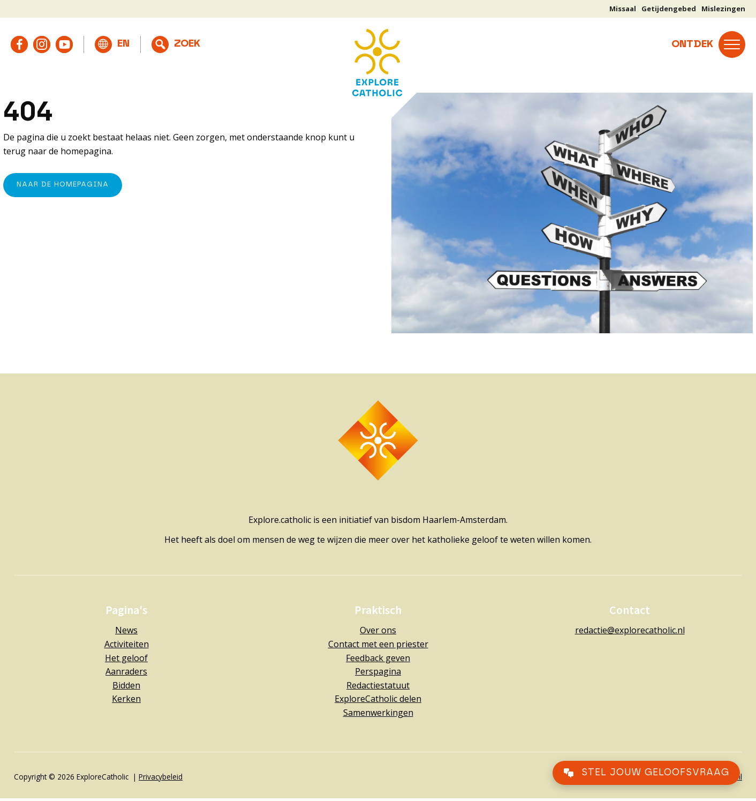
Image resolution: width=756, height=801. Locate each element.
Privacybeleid (161, 777)
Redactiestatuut (378, 685)
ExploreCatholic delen (378, 699)
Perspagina (378, 671)
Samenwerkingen (378, 712)
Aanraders (126, 671)
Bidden (126, 685)
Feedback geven (378, 658)
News (126, 630)
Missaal (622, 8)
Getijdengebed (668, 8)
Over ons (378, 630)
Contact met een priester (378, 644)
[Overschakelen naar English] (112, 44)
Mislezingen (723, 8)
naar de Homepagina (63, 184)
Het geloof (126, 658)
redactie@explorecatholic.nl (630, 630)
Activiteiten (126, 644)
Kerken (126, 699)
